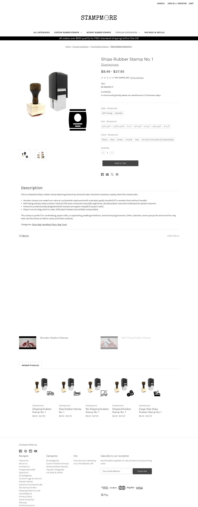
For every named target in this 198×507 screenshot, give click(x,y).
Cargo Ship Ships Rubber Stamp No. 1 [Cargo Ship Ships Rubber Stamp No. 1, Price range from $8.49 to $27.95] (150, 411)
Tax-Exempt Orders (28, 487)
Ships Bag (36, 224)
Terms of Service (26, 499)
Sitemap (23, 502)
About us (23, 463)
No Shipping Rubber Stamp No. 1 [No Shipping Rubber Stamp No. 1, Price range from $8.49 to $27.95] (97, 411)
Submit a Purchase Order (31, 484)
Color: (109, 135)
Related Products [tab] (30, 365)
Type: (109, 108)
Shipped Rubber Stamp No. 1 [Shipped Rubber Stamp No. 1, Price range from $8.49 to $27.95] (121, 411)
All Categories (42, 32)
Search (160, 3)
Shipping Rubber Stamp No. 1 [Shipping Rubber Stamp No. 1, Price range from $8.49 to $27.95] (42, 411)
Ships (54, 224)
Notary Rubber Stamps (98, 32)
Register (182, 3)
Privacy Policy (25, 496)
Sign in (171, 3)
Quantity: (105, 148)
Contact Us (24, 466)
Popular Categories (127, 32)
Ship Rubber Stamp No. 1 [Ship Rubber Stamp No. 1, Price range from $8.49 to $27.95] (70, 411)
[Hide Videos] (173, 235)
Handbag (46, 224)
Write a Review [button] (137, 78)
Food (64, 224)
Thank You (24, 460)
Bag (59, 224)
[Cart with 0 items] (191, 3)
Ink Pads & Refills (154, 32)
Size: (108, 121)
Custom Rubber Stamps (68, 32)
